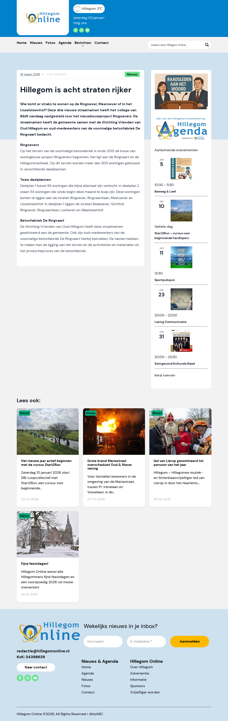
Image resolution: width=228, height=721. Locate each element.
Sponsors (137, 686)
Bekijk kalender (165, 375)
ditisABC (96, 714)
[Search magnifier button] (207, 45)
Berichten (83, 42)
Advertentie (139, 673)
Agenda (64, 42)
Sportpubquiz (165, 280)
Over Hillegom (141, 667)
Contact (102, 42)
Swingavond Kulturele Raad (175, 363)
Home (22, 42)
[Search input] (176, 45)
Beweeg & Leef (165, 191)
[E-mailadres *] (146, 641)
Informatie (138, 679)
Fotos (50, 42)
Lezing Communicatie (170, 322)
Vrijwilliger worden (145, 692)
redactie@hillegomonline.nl (43, 651)
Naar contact (36, 667)
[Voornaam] (103, 641)
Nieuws (36, 42)
